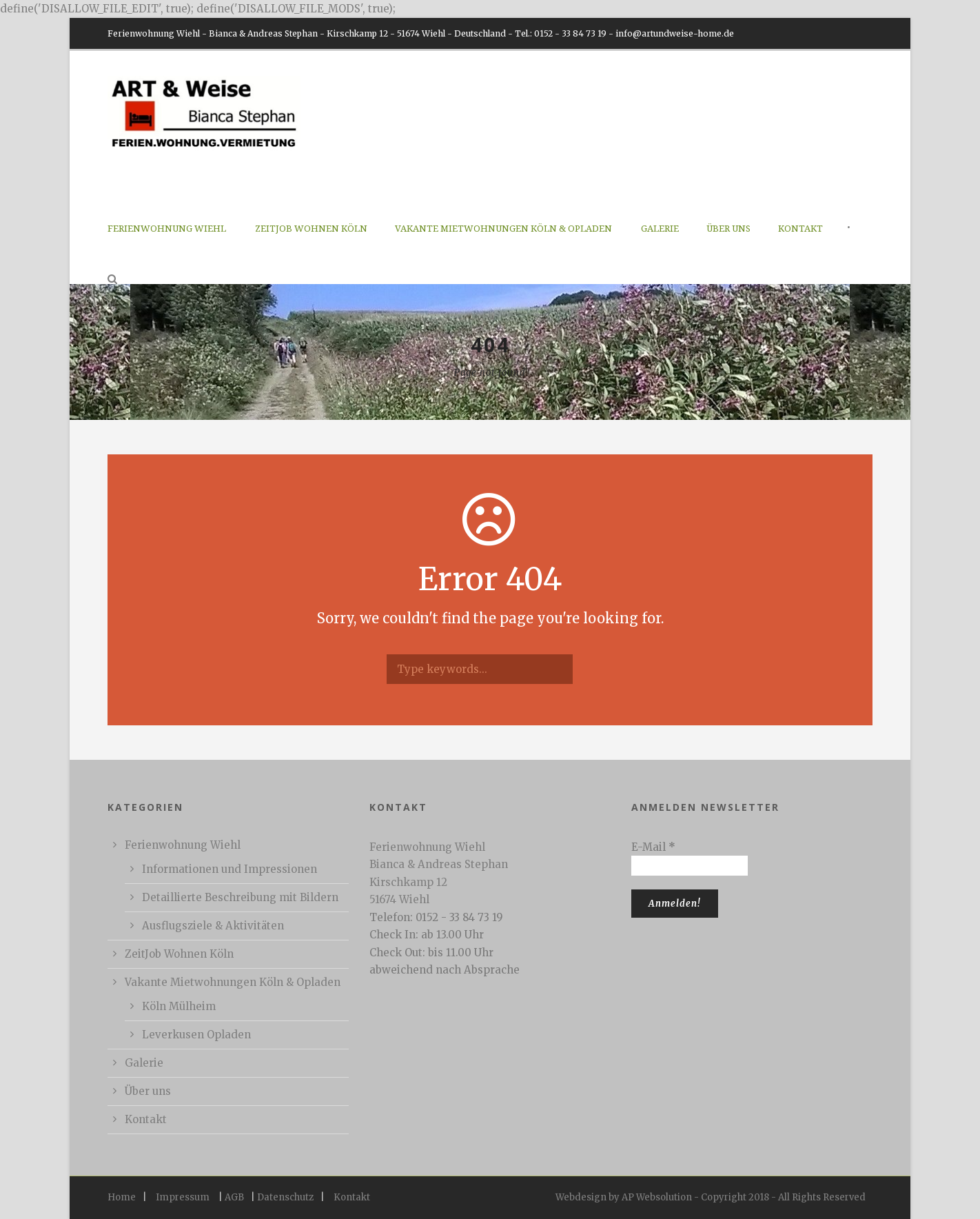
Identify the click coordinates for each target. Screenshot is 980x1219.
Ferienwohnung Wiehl (167, 228)
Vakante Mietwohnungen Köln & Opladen (503, 228)
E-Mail (653, 847)
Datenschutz (285, 1197)
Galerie (660, 228)
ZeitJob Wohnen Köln (311, 228)
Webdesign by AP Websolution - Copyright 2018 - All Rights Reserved (710, 1197)
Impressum (183, 1197)
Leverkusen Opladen (196, 1034)
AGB (234, 1197)
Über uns (728, 228)
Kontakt (800, 228)
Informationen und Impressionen (229, 869)
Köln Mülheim (179, 1006)
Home (122, 1197)
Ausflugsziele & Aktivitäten (213, 925)
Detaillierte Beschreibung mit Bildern (240, 897)
